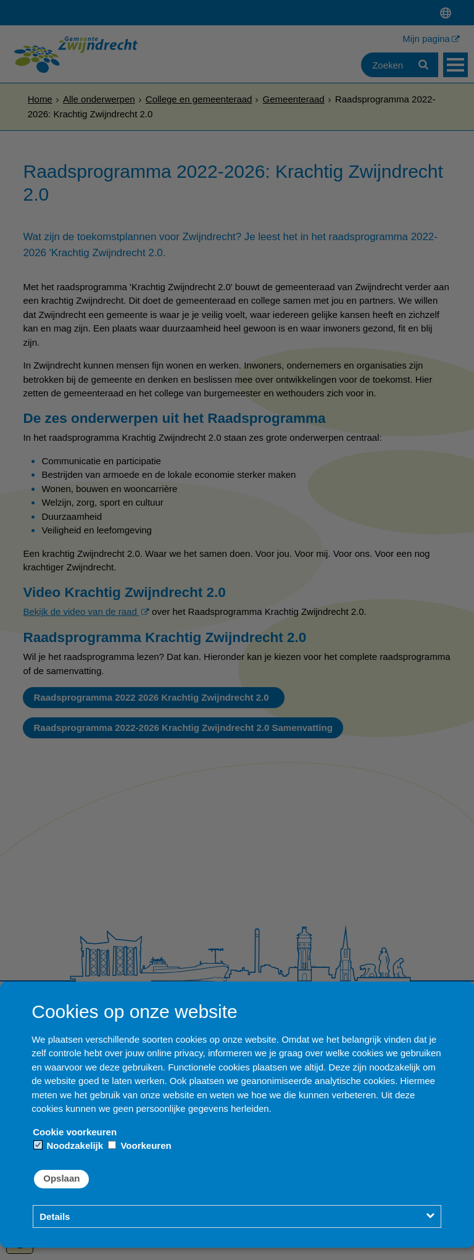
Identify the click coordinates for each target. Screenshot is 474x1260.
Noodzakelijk (68, 1145)
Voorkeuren (139, 1145)
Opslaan (61, 1178)
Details (55, 1216)
